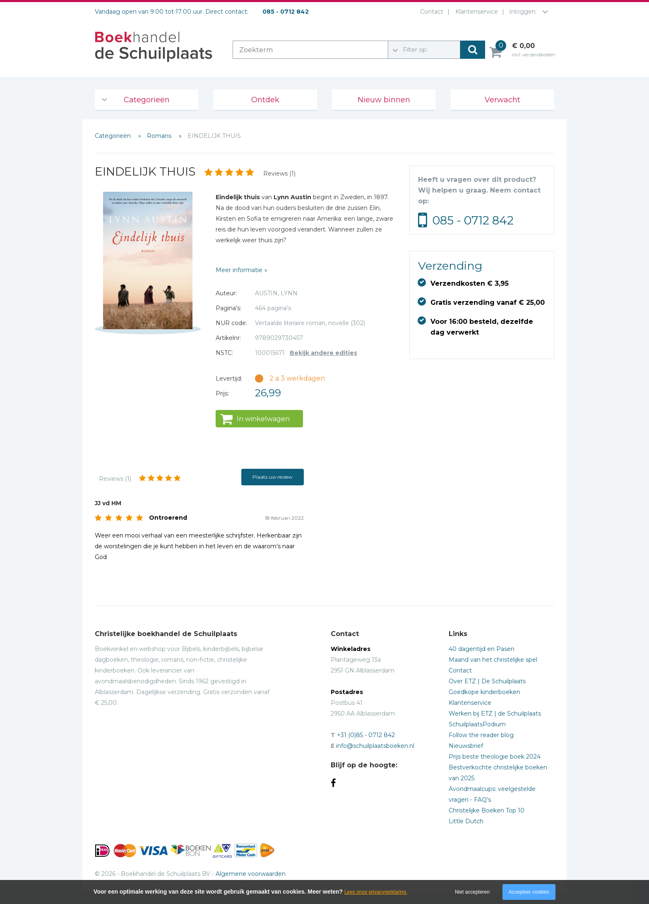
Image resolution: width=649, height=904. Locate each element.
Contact (430, 11)
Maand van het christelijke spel (493, 659)
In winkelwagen (263, 419)
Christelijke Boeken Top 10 (486, 810)
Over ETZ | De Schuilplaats (487, 681)
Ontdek (265, 99)
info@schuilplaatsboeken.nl (375, 746)
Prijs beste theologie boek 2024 (495, 756)
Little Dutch (466, 821)
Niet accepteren (472, 892)
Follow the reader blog (481, 735)
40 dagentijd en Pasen (481, 649)
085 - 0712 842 (473, 220)
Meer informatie (239, 270)
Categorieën (147, 99)
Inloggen (522, 11)
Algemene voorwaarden (251, 873)
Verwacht (502, 99)
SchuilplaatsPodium (477, 724)
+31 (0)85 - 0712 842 (366, 735)
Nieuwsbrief (466, 746)
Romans (160, 136)
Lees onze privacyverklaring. (375, 892)
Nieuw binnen (384, 99)
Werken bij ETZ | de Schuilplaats (495, 713)
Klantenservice (475, 11)
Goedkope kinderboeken (484, 692)
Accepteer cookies (529, 892)
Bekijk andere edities (323, 353)
